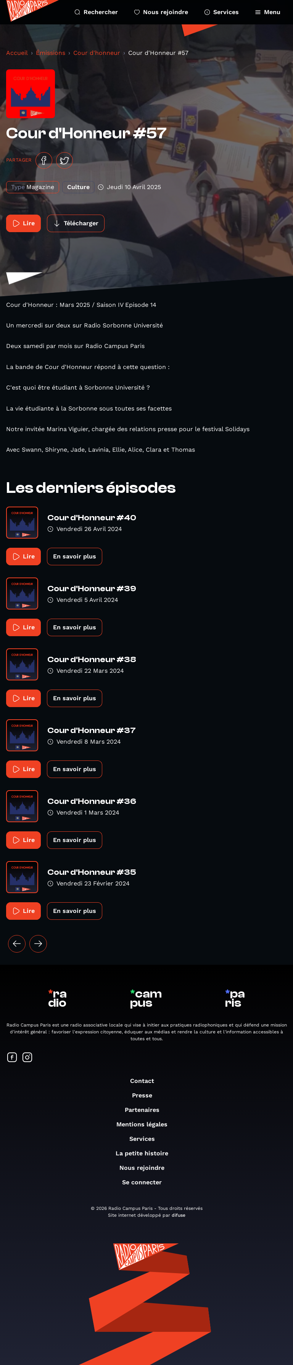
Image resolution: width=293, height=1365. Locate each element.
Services (221, 12)
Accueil (17, 52)
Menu (267, 12)
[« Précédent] (16, 943)
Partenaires (146, 1109)
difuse (178, 1215)
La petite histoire (146, 1153)
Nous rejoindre (161, 12)
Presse (146, 1095)
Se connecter (145, 1182)
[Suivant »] (38, 943)
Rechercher (96, 12)
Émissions (50, 52)
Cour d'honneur (96, 52)
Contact (146, 1080)
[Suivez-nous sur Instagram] (27, 1058)
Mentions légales (145, 1124)
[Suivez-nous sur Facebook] (12, 1058)
